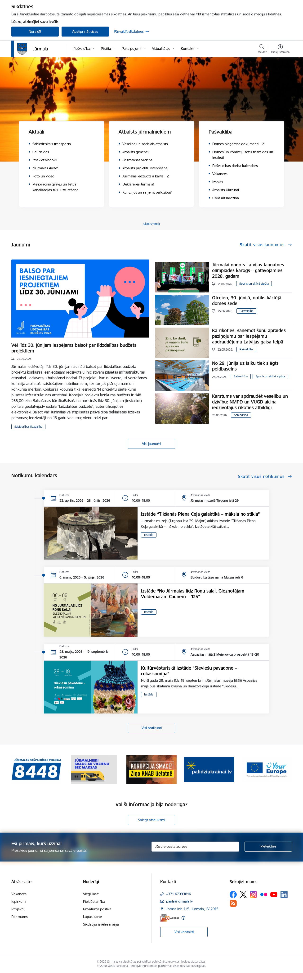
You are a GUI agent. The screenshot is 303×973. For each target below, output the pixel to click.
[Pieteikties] (268, 847)
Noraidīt (35, 31)
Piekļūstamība (94, 901)
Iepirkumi (18, 901)
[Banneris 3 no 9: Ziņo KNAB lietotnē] (151, 769)
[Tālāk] (281, 769)
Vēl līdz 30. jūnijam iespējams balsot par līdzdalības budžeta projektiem (74, 348)
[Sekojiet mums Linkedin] (284, 894)
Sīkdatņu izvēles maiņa (101, 924)
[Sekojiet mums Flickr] (263, 894)
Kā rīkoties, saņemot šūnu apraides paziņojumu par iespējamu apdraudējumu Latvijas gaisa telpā (249, 336)
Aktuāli (36, 132)
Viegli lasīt (90, 894)
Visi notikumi (152, 728)
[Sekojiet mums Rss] (233, 903)
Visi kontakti (184, 932)
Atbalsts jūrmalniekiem (145, 132)
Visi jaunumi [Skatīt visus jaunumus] (151, 443)
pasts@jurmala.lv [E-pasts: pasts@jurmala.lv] (179, 901)
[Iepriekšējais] (22, 769)
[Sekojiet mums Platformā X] (243, 894)
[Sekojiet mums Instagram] (253, 894)
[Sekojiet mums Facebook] (233, 894)
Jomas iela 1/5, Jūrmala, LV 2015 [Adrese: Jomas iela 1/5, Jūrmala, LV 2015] (192, 909)
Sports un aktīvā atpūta (254, 283)
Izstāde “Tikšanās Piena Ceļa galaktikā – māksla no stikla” (200, 514)
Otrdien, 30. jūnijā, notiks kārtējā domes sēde (246, 300)
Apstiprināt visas (85, 31)
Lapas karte (92, 916)
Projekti (17, 909)
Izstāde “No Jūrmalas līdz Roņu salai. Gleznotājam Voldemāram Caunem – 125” (192, 593)
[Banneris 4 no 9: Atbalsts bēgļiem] (209, 769)
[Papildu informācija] (183, 918)
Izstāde (148, 535)
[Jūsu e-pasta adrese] (195, 847)
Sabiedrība (241, 376)
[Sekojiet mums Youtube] (273, 894)
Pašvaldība (220, 132)
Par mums (19, 916)
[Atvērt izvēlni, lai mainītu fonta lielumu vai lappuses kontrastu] (280, 49)
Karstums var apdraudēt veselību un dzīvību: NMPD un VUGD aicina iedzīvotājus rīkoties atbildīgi (250, 401)
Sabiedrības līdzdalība (28, 426)
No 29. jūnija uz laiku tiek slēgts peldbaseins (245, 366)
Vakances (19, 894)
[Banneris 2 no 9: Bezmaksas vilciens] (94, 769)
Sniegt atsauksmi (151, 820)
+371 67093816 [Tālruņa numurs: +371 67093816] (178, 894)
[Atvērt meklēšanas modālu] (262, 49)
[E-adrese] (169, 918)
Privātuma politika (97, 909)
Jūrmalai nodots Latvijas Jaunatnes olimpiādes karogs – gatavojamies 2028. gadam (248, 270)
